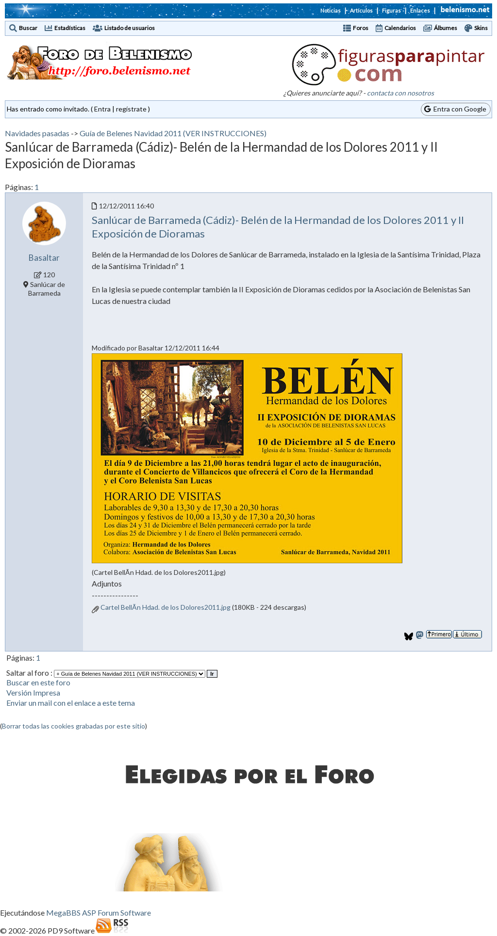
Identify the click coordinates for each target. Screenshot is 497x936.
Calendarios (400, 28)
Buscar (28, 28)
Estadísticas (69, 28)
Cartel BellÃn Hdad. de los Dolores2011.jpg (165, 607)
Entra (102, 109)
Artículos (361, 10)
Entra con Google (455, 109)
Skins (481, 28)
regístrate (131, 109)
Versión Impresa (33, 692)
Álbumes (445, 28)
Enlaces (420, 10)
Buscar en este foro (38, 682)
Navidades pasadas (37, 133)
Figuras (391, 10)
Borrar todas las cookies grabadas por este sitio (73, 726)
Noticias (330, 10)
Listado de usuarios (129, 28)
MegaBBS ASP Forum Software (98, 912)
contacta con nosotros (400, 93)
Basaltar (44, 258)
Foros (360, 28)
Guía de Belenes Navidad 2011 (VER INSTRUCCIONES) (173, 133)
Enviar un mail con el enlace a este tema (70, 702)
